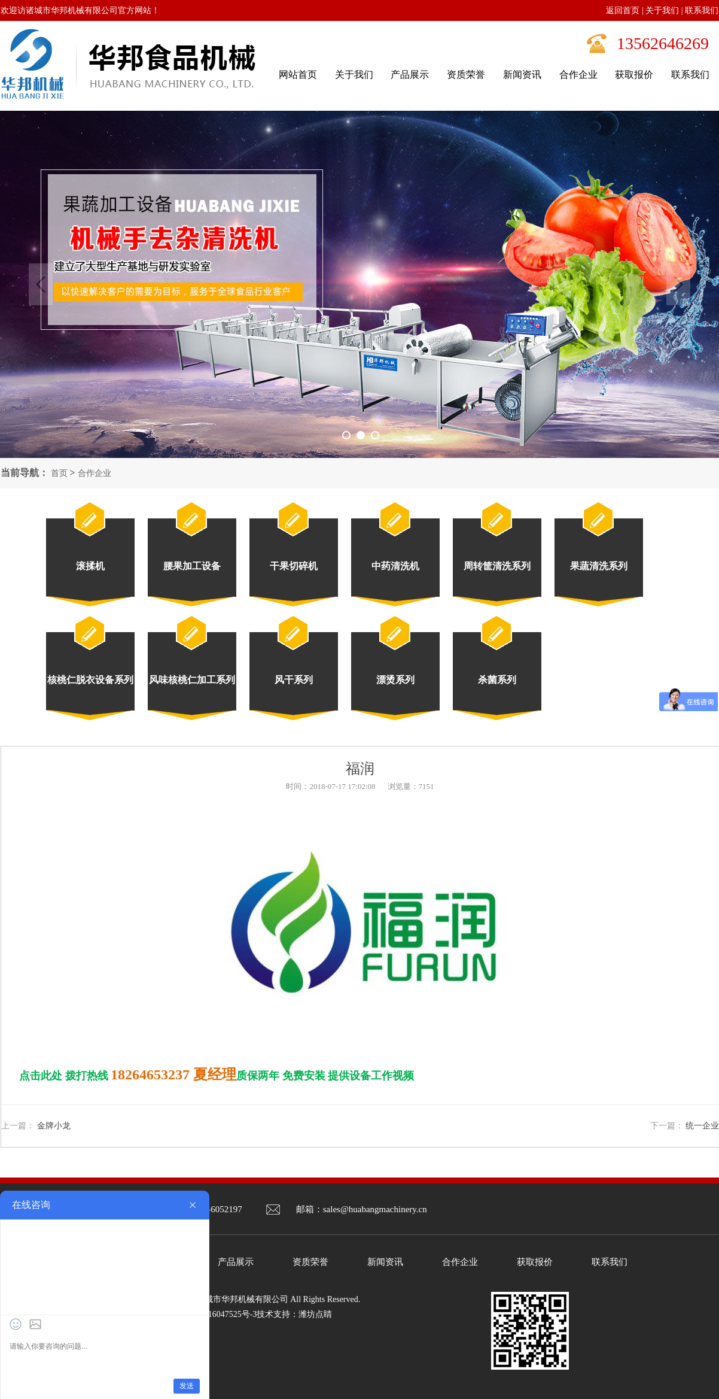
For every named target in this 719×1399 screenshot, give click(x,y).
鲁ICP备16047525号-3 (217, 1314)
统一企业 (702, 1125)
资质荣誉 (310, 1262)
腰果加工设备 (192, 566)
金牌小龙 (54, 1125)
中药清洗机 (395, 566)
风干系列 (294, 680)
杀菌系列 (497, 680)
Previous (41, 284)
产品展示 (236, 1262)
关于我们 (662, 10)
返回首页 (622, 10)
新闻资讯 (385, 1262)
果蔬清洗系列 (598, 566)
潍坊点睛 (315, 1314)
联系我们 (701, 10)
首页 (59, 473)
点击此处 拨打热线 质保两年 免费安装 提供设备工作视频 (216, 1076)
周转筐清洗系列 (497, 566)
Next (678, 284)
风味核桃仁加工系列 (192, 680)
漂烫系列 (395, 680)
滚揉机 (90, 566)
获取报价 (535, 1262)
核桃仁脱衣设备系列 (90, 680)
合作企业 (94, 473)
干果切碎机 (294, 566)
